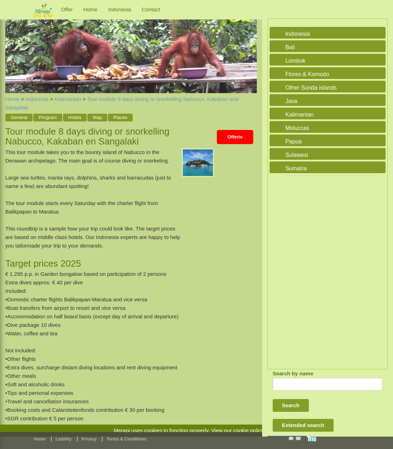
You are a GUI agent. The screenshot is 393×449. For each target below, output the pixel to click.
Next (249, 48)
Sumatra (296, 168)
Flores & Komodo (307, 74)
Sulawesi (296, 155)
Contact (151, 9)
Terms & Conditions (126, 439)
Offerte (235, 137)
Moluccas (297, 128)
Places (120, 117)
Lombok (295, 61)
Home (90, 9)
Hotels (75, 117)
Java (291, 101)
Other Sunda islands (311, 88)
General (19, 117)
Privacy (89, 439)
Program (48, 117)
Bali (290, 47)
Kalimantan (67, 99)
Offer (67, 9)
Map (97, 117)
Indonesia (119, 9)
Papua (293, 141)
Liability (63, 439)
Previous (12, 48)
